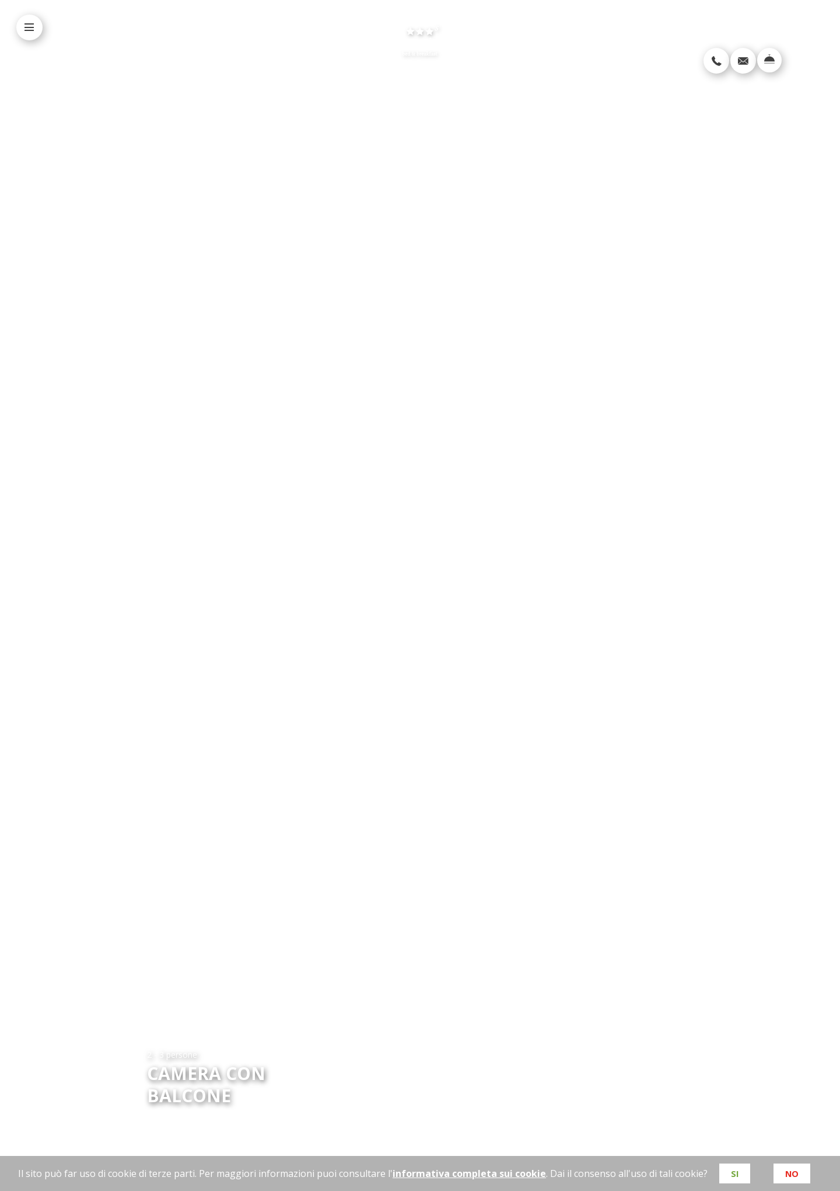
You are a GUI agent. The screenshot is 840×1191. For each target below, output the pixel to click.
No (792, 1173)
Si (734, 1173)
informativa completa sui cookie (468, 1173)
